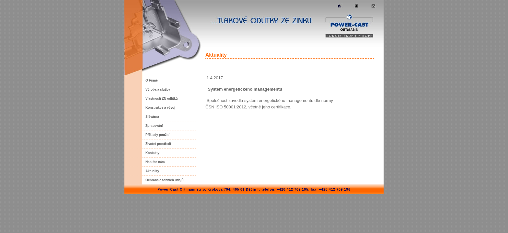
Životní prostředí (158, 144)
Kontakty (152, 153)
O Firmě (151, 80)
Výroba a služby (157, 89)
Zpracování (154, 126)
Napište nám (155, 162)
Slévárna (152, 116)
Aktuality (152, 171)
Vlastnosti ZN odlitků (161, 98)
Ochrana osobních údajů (164, 180)
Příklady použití (157, 135)
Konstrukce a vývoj (160, 107)
